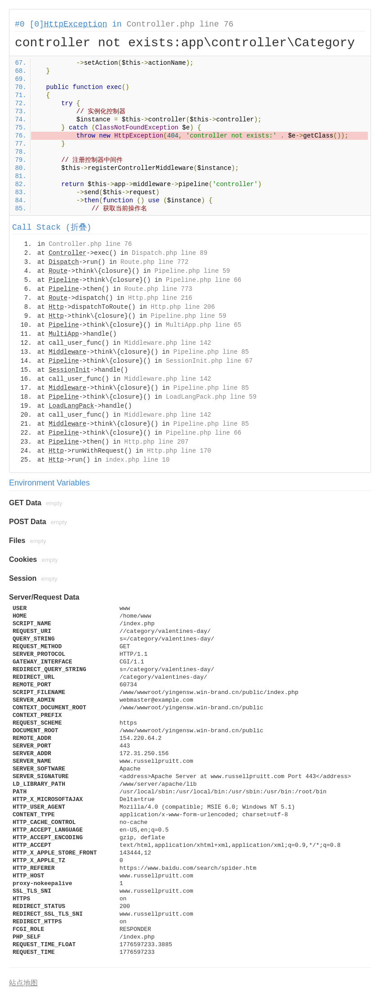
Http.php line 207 (156, 441)
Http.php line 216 (160, 298)
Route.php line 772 (154, 262)
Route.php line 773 (158, 289)
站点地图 (23, 983)
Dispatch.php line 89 (169, 253)
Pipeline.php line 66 (203, 280)
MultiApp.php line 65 (203, 325)
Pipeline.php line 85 (211, 352)
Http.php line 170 (179, 450)
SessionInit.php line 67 (209, 361)
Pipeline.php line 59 (192, 271)
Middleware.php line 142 (167, 343)
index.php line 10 (137, 459)
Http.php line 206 (183, 307)
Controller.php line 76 (179, 24)
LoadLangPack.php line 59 (211, 397)
